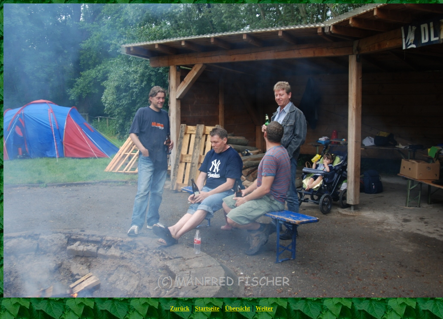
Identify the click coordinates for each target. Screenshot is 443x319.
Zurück (179, 308)
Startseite (207, 308)
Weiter (264, 308)
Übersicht (237, 308)
